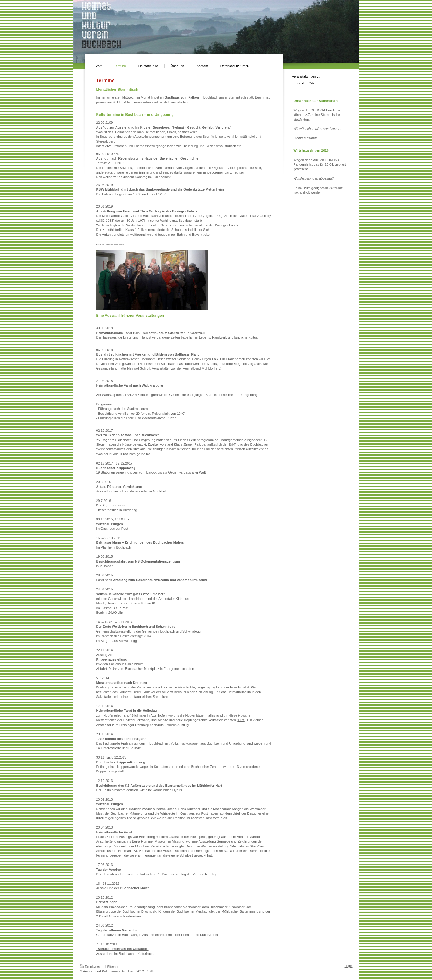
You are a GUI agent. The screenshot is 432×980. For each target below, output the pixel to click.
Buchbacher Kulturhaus (136, 953)
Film (241, 720)
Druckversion (92, 966)
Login (349, 966)
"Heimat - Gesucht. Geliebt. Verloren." (201, 127)
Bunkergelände (177, 785)
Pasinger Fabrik (226, 225)
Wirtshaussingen (109, 804)
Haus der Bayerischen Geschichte (171, 158)
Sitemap (113, 966)
